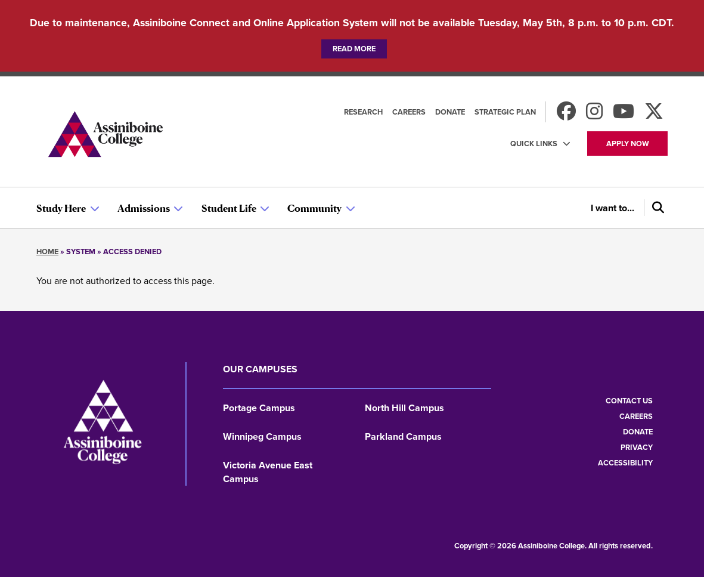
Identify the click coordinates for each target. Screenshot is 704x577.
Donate (450, 112)
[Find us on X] (653, 115)
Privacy (637, 447)
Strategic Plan (505, 112)
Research (363, 112)
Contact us (629, 400)
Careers (409, 112)
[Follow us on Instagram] (594, 115)
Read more (354, 48)
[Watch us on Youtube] (623, 115)
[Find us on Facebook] (566, 115)
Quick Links (533, 143)
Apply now (627, 143)
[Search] (656, 207)
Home (47, 251)
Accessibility (625, 462)
